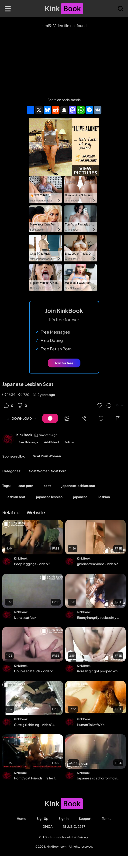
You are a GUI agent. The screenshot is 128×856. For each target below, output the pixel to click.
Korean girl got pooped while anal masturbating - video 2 (99, 671)
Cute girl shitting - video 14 (34, 724)
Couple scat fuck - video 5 (34, 671)
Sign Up (42, 818)
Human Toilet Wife (91, 724)
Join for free (64, 363)
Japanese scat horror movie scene (99, 778)
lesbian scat (16, 497)
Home (21, 818)
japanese (80, 497)
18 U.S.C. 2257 (74, 826)
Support (85, 818)
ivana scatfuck (25, 617)
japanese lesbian (49, 497)
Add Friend (51, 442)
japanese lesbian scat (78, 485)
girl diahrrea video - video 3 (97, 564)
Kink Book (24, 435)
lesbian (104, 497)
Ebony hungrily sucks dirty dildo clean (99, 617)
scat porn (25, 485)
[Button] (50, 418)
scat (47, 485)
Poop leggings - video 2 (32, 564)
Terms (106, 818)
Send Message (28, 442)
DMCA (48, 826)
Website (36, 512)
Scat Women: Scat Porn (47, 471)
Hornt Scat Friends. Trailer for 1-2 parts (36, 778)
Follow (69, 442)
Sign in (64, 818)
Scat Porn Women (47, 456)
